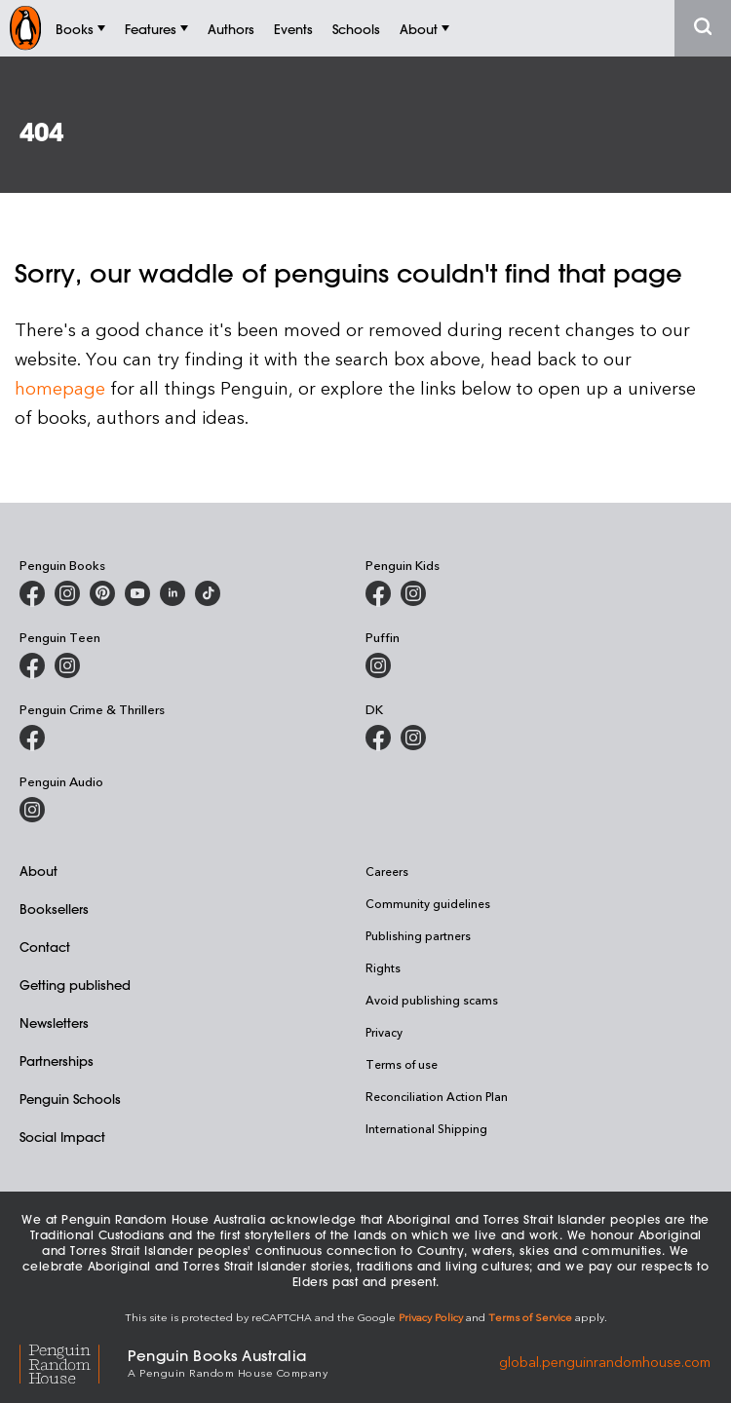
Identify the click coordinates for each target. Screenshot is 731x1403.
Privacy (384, 1032)
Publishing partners (418, 935)
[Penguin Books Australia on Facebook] (32, 593)
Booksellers (54, 908)
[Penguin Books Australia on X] (102, 593)
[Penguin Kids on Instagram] (413, 593)
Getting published (75, 984)
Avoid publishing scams (432, 999)
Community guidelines (428, 903)
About (38, 870)
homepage (60, 387)
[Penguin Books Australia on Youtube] (137, 593)
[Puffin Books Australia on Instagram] (378, 665)
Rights (383, 967)
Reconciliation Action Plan (437, 1096)
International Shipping (426, 1128)
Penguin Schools (70, 1098)
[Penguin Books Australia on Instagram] (67, 593)
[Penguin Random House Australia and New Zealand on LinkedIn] (172, 593)
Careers (387, 871)
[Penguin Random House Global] (73, 1361)
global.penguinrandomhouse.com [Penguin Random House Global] (605, 1361)
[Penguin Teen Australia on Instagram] (67, 665)
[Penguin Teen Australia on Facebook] (32, 665)
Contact (44, 946)
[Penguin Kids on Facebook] (378, 593)
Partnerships (56, 1060)
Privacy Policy (431, 1316)
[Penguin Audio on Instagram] (32, 809)
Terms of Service (530, 1316)
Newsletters (54, 1022)
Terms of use (402, 1064)
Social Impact (62, 1136)
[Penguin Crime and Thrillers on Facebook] (32, 737)
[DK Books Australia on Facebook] (378, 737)
